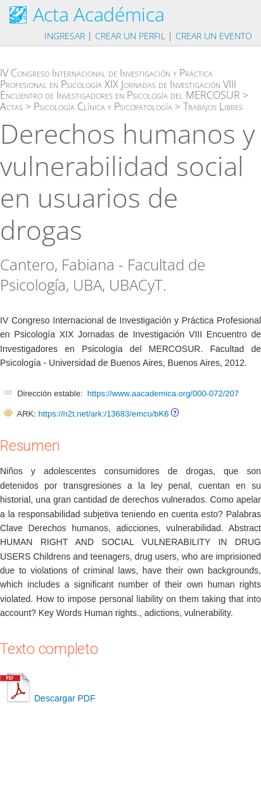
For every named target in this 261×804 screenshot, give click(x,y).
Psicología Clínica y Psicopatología (103, 106)
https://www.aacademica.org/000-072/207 (163, 393)
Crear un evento (213, 36)
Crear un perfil (130, 36)
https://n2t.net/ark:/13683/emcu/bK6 (103, 413)
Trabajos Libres (213, 106)
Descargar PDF (47, 698)
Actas (11, 106)
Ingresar (64, 36)
